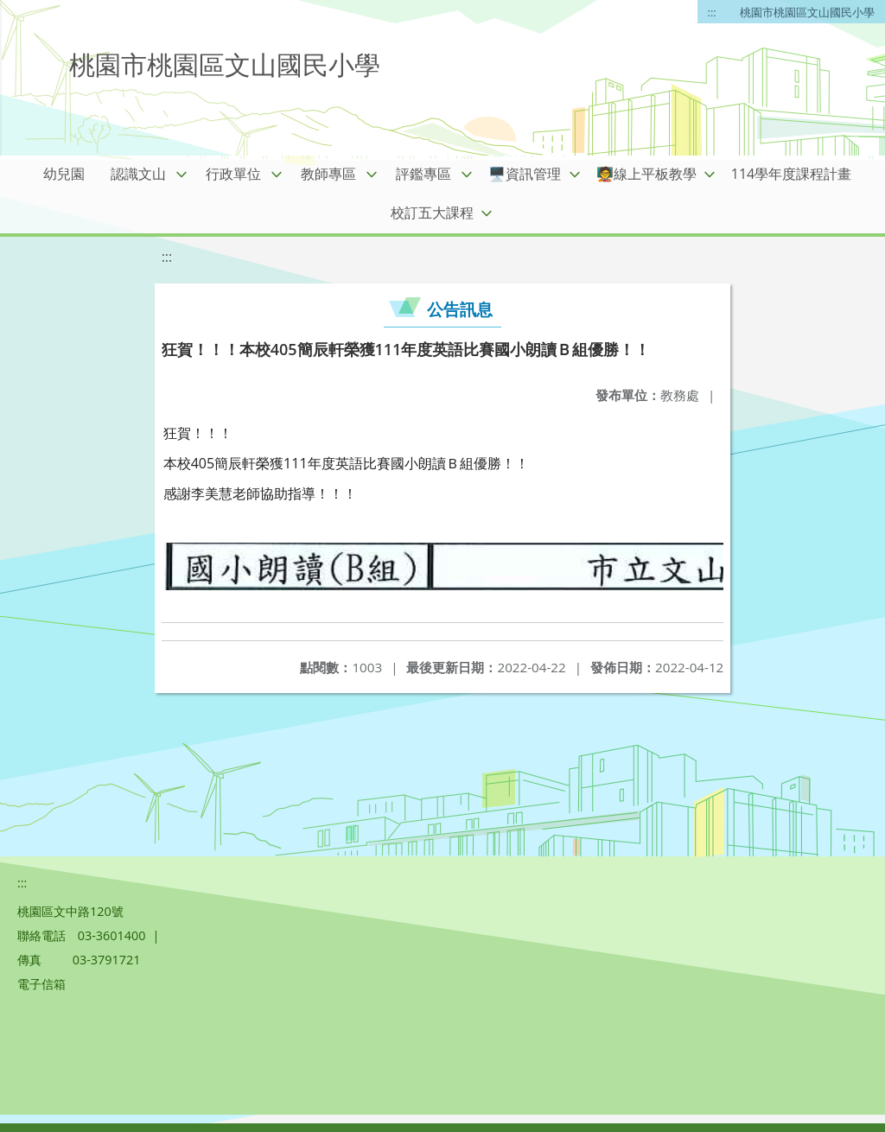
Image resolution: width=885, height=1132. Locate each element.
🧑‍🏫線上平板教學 (646, 173)
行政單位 (233, 173)
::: (712, 12)
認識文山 (138, 173)
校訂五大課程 (432, 212)
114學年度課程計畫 (791, 173)
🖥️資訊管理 (524, 173)
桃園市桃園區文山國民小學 (807, 12)
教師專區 (328, 173)
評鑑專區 (423, 173)
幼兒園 (64, 173)
